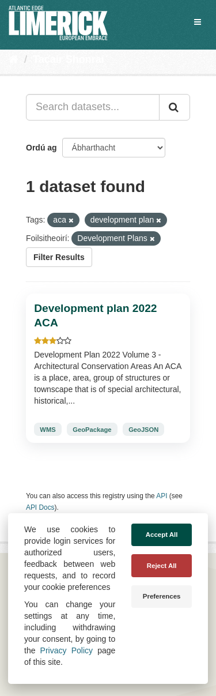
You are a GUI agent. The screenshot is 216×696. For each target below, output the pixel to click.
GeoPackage (92, 429)
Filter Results (59, 257)
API (161, 496)
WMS (47, 429)
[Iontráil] (174, 107)
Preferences (162, 596)
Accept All (162, 534)
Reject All (162, 565)
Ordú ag (41, 147)
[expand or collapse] (197, 21)
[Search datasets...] (93, 107)
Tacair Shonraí (68, 59)
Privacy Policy (66, 650)
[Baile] (13, 59)
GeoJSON (143, 429)
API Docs (40, 507)
